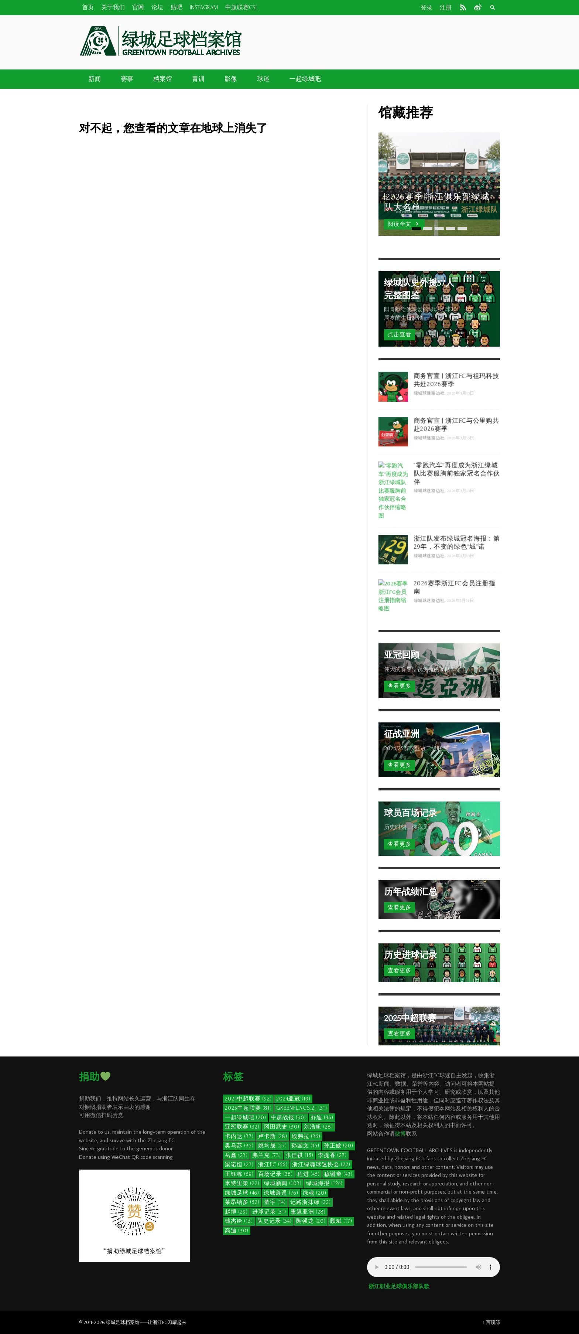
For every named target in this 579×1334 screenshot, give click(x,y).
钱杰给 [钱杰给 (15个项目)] (239, 1221)
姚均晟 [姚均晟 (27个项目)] (272, 1146)
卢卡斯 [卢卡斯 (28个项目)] (272, 1136)
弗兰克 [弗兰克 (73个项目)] (266, 1155)
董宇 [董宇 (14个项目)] (275, 1202)
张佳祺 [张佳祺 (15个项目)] (299, 1155)
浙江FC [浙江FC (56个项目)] (273, 1164)
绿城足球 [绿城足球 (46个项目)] (242, 1193)
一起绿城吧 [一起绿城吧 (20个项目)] (245, 1117)
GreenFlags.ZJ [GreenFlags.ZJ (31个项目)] (301, 1108)
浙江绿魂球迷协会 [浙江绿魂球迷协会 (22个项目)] (321, 1164)
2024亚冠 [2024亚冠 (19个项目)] (293, 1099)
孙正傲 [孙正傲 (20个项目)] (338, 1146)
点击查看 (399, 334)
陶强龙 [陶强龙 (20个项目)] (311, 1221)
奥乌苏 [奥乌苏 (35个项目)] (239, 1146)
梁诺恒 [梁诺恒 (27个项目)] (239, 1164)
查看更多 (399, 686)
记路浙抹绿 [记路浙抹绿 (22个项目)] (310, 1202)
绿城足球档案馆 (123, 1322)
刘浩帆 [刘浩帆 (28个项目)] (318, 1127)
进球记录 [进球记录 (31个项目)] (269, 1212)
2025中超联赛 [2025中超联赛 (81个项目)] (248, 1108)
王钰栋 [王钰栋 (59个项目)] (239, 1174)
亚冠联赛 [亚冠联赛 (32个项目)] (242, 1127)
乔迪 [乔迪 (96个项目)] (322, 1117)
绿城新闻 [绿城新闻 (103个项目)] (283, 1183)
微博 (400, 1133)
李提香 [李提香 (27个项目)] (332, 1155)
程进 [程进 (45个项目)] (308, 1174)
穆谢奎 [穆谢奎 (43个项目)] (338, 1174)
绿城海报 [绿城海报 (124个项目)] (324, 1183)
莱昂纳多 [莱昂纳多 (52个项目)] (242, 1202)
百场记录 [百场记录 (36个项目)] (275, 1174)
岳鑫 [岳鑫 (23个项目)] (236, 1155)
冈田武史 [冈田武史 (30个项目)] (281, 1127)
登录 (426, 7)
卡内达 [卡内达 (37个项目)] (239, 1136)
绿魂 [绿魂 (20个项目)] (314, 1193)
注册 (446, 7)
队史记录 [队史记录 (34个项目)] (274, 1221)
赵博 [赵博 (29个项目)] (236, 1212)
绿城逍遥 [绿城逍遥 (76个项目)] (281, 1193)
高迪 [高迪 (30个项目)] (237, 1231)
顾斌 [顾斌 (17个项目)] (341, 1221)
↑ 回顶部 (491, 1322)
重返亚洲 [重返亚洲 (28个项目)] (308, 1212)
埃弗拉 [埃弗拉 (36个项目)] (306, 1136)
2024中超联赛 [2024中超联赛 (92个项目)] (248, 1099)
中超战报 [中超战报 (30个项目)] (288, 1117)
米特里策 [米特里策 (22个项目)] (242, 1183)
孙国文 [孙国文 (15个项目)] (305, 1146)
